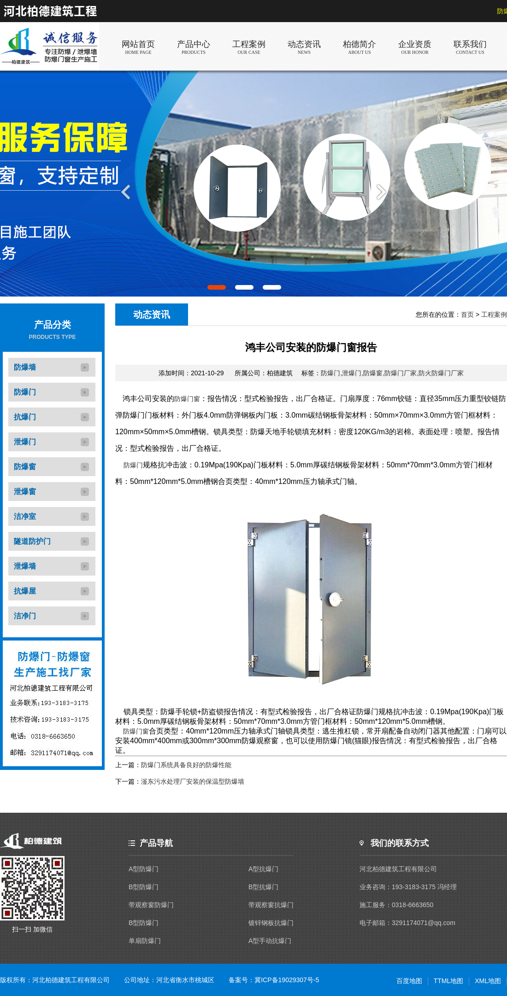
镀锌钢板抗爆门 (271, 922)
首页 (467, 314)
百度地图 (409, 980)
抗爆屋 (25, 591)
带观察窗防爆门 (151, 905)
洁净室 (25, 516)
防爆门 (25, 392)
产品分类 (52, 325)
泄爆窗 (25, 491)
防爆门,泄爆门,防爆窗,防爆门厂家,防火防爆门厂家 (392, 373)
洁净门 (25, 616)
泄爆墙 (25, 566)
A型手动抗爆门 (269, 940)
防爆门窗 (187, 398)
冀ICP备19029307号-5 (286, 980)
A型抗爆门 (263, 869)
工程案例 (494, 314)
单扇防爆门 (145, 940)
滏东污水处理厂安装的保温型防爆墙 (192, 781)
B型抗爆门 (263, 887)
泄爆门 (25, 442)
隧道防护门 (32, 541)
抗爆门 (25, 417)
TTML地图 (449, 980)
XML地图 (488, 980)
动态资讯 (151, 314)
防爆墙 (25, 367)
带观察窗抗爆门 (271, 905)
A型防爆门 (144, 869)
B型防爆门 (144, 887)
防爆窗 (25, 467)
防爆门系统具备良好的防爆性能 (186, 765)
